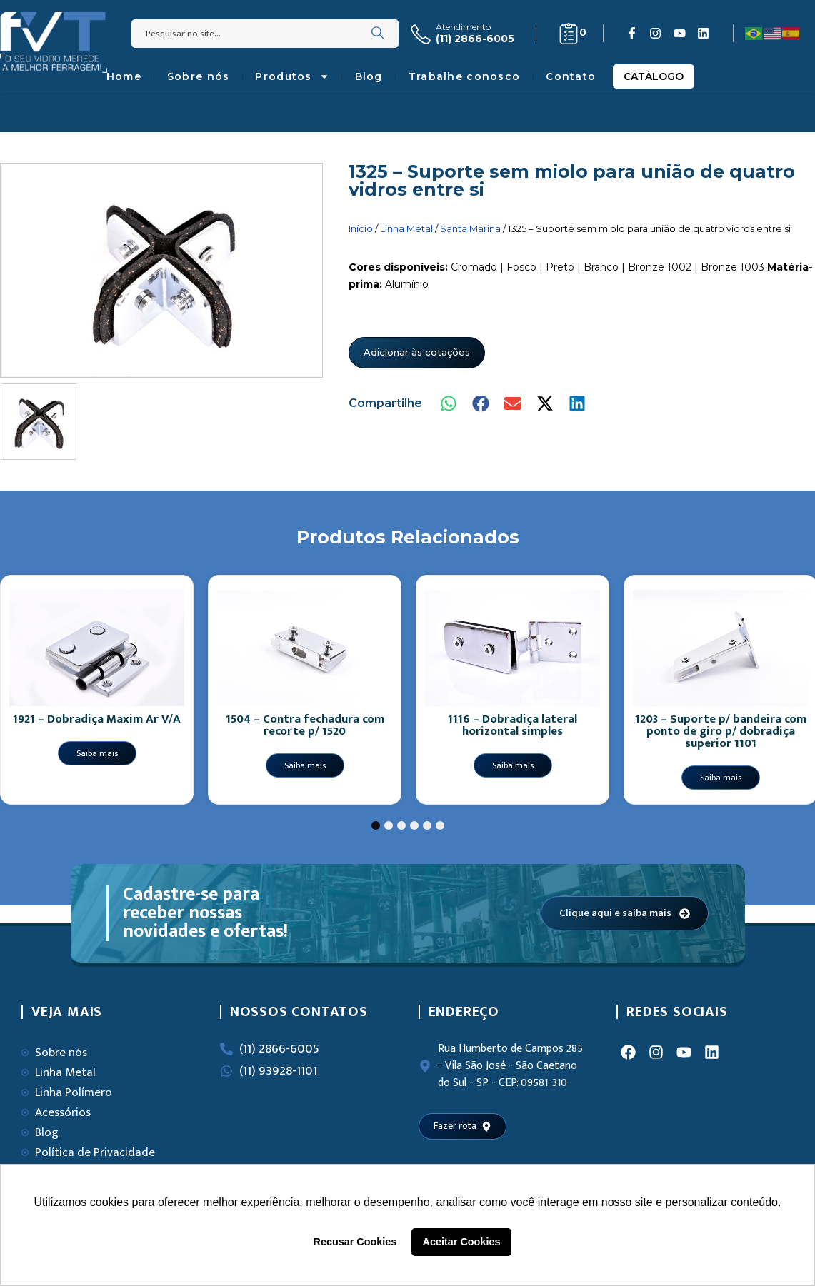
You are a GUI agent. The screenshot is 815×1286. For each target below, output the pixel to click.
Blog (369, 76)
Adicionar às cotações (417, 352)
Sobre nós (198, 76)
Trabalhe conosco (464, 76)
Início (361, 228)
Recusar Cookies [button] (355, 1241)
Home (123, 76)
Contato (571, 76)
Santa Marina (470, 228)
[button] (449, 404)
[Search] (378, 33)
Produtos (292, 76)
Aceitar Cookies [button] (462, 1241)
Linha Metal (406, 228)
